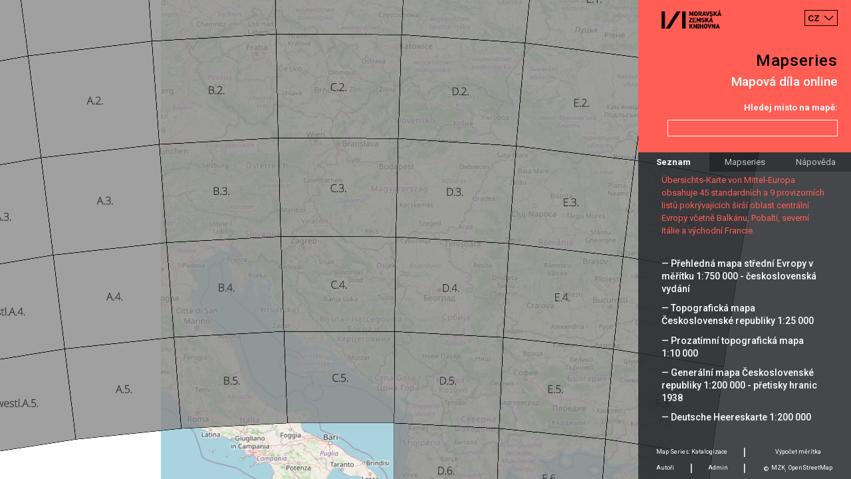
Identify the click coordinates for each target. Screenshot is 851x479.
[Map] (425, 239)
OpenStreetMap (810, 467)
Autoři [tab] (665, 467)
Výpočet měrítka (798, 451)
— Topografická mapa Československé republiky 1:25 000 (738, 314)
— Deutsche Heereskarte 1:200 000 (736, 417)
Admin (718, 467)
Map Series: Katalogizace (691, 451)
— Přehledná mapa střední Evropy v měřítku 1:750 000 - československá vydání (739, 276)
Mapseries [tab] (745, 162)
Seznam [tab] (673, 162)
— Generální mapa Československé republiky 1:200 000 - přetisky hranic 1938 (739, 385)
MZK (778, 467)
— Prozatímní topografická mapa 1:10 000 (733, 347)
